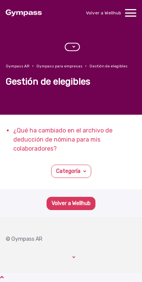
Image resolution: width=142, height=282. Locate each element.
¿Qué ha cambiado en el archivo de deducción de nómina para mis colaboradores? (62, 139)
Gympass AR (18, 66)
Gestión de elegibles (108, 66)
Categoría (68, 171)
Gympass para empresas (59, 66)
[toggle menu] (130, 13)
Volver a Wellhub (103, 13)
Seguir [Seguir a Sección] (18, 102)
